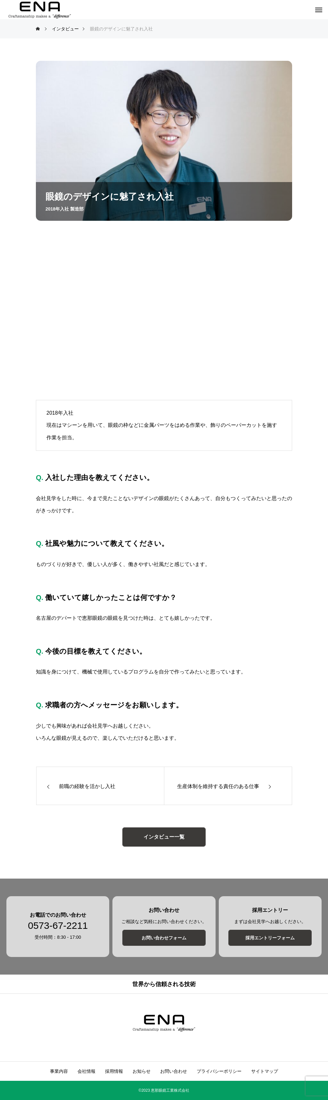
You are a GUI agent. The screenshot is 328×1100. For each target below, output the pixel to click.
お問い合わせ (173, 1071)
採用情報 (114, 1071)
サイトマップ (264, 1071)
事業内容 (59, 1071)
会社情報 (86, 1071)
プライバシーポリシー (219, 1071)
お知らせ (142, 1071)
